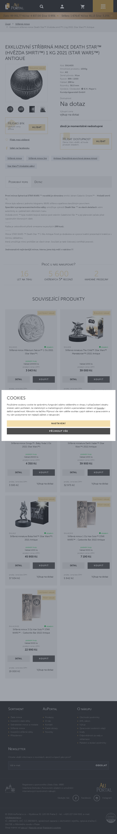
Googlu (100, 408)
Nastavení (58, 423)
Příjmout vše (58, 431)
